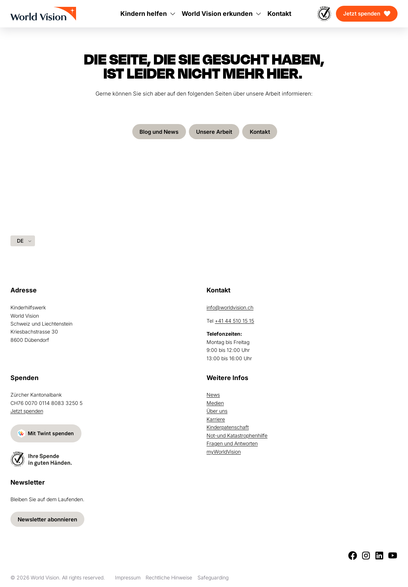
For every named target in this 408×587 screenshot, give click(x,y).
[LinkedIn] (379, 555)
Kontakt (260, 131)
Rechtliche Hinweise (169, 577)
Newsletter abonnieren (47, 519)
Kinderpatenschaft (228, 427)
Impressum (128, 577)
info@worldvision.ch (230, 307)
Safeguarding (213, 577)
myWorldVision (224, 452)
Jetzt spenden (361, 13)
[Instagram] (366, 555)
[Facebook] (352, 555)
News (213, 395)
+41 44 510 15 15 (234, 321)
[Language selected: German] (22, 240)
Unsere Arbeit (214, 131)
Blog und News (158, 131)
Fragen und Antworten (232, 443)
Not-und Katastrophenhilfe (237, 435)
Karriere (216, 419)
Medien (215, 403)
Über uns (217, 411)
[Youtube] (392, 555)
